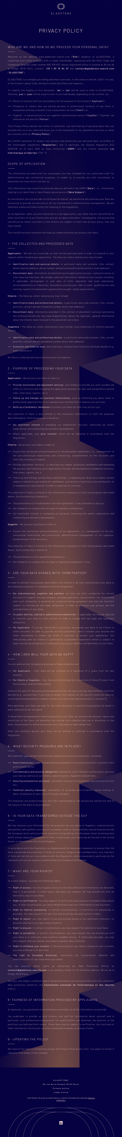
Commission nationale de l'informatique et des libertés (79, 984)
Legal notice (61, 1092)
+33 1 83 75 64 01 (57, 68)
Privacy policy (61, 1088)
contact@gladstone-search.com (94, 68)
